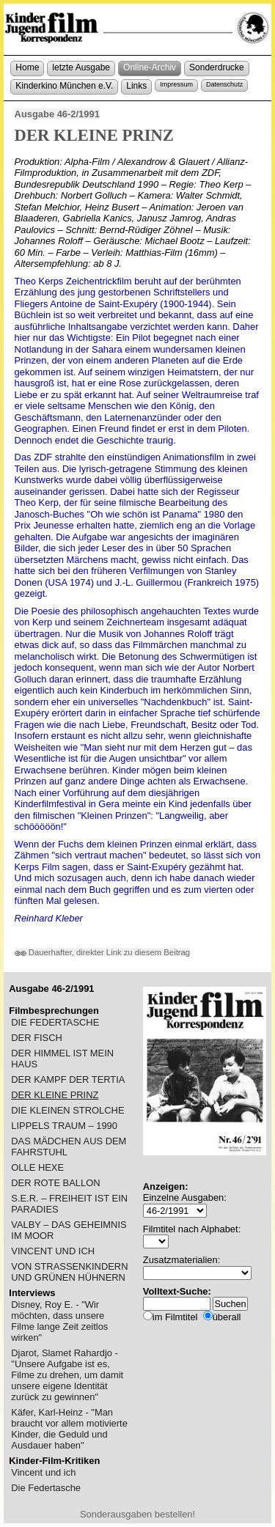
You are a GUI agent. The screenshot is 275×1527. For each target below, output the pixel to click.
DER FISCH (36, 1037)
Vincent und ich (43, 1472)
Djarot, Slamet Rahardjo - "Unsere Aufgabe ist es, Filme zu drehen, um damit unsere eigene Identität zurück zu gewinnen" (67, 1374)
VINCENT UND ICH (53, 1250)
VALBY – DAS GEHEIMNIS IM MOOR (68, 1230)
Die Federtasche (46, 1487)
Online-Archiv (149, 67)
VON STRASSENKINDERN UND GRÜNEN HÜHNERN (69, 1272)
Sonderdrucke (216, 67)
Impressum (176, 84)
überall (227, 1316)
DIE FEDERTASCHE (55, 1022)
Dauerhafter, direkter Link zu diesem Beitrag (103, 952)
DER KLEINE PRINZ (54, 1094)
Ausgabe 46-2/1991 (57, 113)
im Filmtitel (175, 1316)
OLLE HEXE (37, 1167)
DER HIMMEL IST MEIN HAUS (62, 1059)
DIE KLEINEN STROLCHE (67, 1110)
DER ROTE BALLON (55, 1182)
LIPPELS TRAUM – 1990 (64, 1125)
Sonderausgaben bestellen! (137, 1514)
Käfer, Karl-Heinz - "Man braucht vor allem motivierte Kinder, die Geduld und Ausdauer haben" (69, 1429)
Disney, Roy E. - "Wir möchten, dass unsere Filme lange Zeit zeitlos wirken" (59, 1321)
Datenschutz (224, 84)
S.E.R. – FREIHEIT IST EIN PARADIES (69, 1204)
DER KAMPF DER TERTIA (68, 1079)
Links (136, 86)
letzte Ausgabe (81, 67)
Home (27, 67)
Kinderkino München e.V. (64, 86)
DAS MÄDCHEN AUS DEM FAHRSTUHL (68, 1147)
